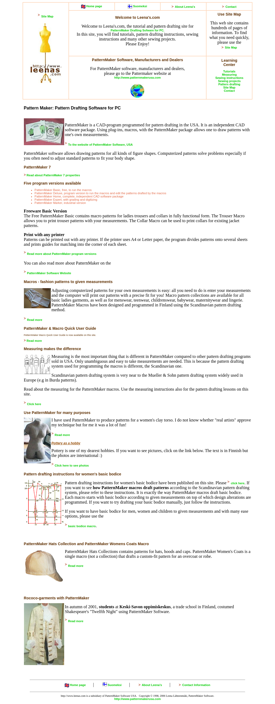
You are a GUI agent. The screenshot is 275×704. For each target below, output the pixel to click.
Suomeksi (139, 6)
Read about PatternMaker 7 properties (53, 175)
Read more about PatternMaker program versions (62, 253)
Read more (34, 319)
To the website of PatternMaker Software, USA (100, 144)
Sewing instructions (229, 77)
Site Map (47, 16)
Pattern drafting (229, 84)
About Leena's (185, 6)
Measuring (229, 74)
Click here (34, 404)
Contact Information (196, 685)
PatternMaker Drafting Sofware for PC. (137, 30)
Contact (230, 6)
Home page (93, 6)
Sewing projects (229, 81)
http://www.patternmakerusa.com (137, 77)
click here (237, 483)
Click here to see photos (72, 465)
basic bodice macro (82, 526)
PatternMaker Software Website (49, 273)
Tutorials (229, 71)
